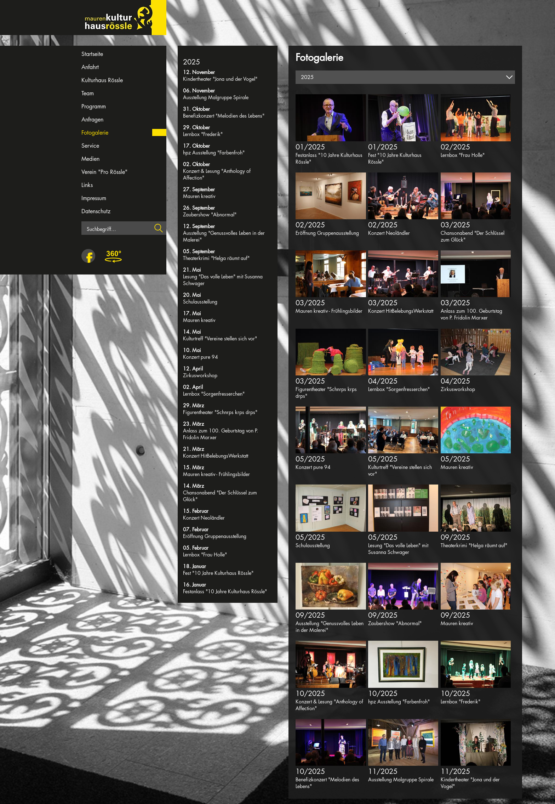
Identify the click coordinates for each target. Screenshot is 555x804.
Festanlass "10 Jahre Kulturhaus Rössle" (225, 591)
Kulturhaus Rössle (102, 80)
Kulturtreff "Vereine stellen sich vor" (220, 338)
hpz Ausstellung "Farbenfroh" (214, 152)
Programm (93, 106)
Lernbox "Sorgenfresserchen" (214, 393)
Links (87, 185)
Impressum (93, 198)
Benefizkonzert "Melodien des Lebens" (223, 115)
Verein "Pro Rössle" (104, 172)
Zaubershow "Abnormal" (209, 214)
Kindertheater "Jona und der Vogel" (220, 78)
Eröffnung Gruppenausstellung (214, 536)
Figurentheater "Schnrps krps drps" (220, 412)
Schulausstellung (200, 301)
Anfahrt (90, 67)
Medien (90, 159)
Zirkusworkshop (200, 375)
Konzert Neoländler (204, 517)
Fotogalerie (94, 132)
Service (90, 145)
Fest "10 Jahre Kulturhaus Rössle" (218, 573)
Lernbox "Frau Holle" (205, 554)
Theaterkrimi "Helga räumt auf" (216, 258)
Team (87, 93)
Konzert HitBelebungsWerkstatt (215, 455)
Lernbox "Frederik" (203, 134)
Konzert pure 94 (200, 356)
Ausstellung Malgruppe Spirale (215, 97)
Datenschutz (95, 211)
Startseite (92, 54)
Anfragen (92, 119)
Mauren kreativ (199, 196)
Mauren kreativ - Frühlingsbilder (216, 474)
